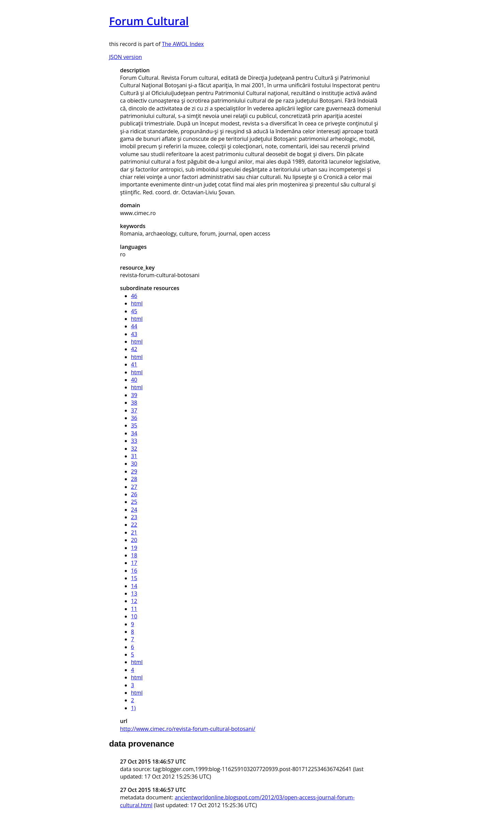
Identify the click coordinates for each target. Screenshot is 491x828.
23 (134, 517)
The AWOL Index (183, 44)
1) (133, 708)
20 (134, 540)
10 (134, 616)
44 (134, 326)
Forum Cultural (149, 21)
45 (134, 311)
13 (134, 593)
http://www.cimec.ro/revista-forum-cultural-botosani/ (187, 729)
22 (134, 524)
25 (134, 502)
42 (134, 349)
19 (134, 548)
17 (134, 563)
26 (134, 494)
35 (134, 425)
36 (134, 418)
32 (134, 448)
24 (134, 509)
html (137, 303)
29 (134, 471)
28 (134, 479)
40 (134, 379)
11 (134, 609)
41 (134, 364)
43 (134, 334)
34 (134, 433)
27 (134, 487)
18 (134, 555)
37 (134, 410)
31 (134, 456)
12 (134, 601)
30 (134, 463)
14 (134, 586)
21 (134, 532)
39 (134, 395)
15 (134, 578)
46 (134, 296)
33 (134, 441)
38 (134, 402)
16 (134, 570)
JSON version (125, 57)
